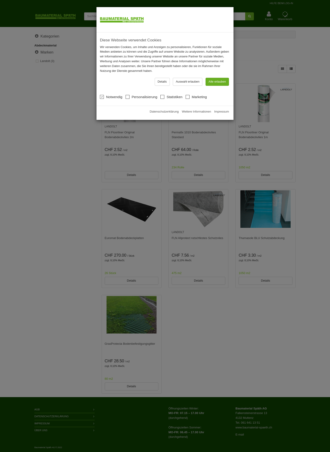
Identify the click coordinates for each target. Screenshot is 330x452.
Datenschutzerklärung (164, 101)
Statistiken (171, 85)
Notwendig (111, 85)
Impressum (221, 101)
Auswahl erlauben (187, 71)
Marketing (196, 85)
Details (162, 71)
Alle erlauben (217, 71)
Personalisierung (141, 85)
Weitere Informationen (196, 101)
